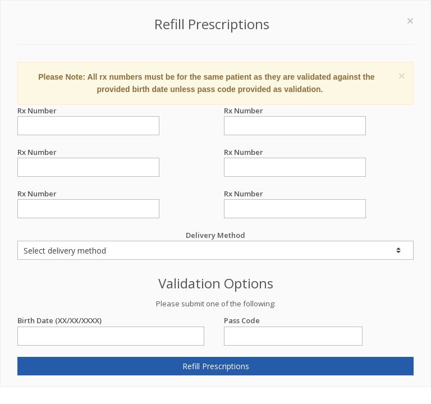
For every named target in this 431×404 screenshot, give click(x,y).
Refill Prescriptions (215, 366)
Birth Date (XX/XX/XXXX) (110, 320)
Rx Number (88, 110)
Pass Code (293, 320)
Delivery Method (215, 245)
